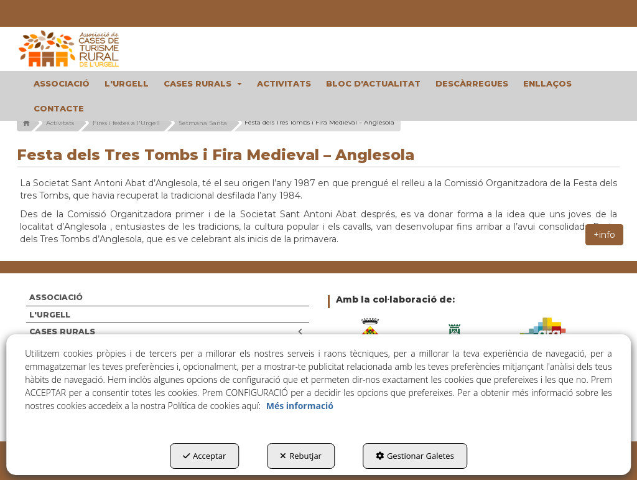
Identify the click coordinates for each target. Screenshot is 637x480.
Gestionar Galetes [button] (415, 455)
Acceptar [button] (204, 455)
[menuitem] (61, 83)
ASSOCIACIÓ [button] (56, 297)
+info (604, 234)
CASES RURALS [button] (166, 331)
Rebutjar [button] (301, 455)
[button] (85, 49)
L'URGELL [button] (49, 314)
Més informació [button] (299, 406)
